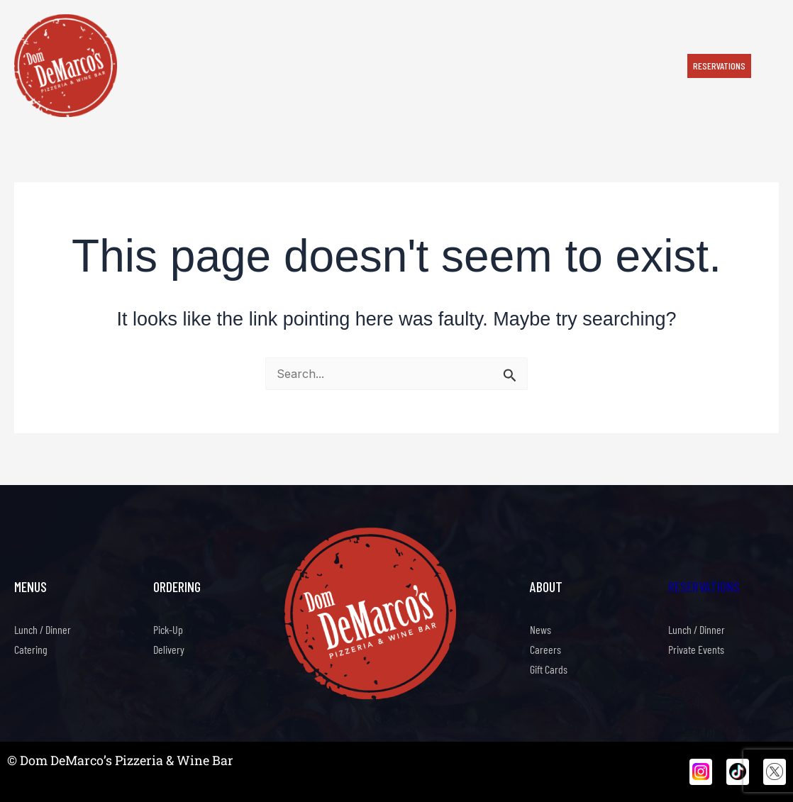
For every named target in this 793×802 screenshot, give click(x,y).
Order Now (176, 65)
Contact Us (598, 65)
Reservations (704, 586)
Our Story (446, 65)
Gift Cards (548, 669)
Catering (273, 65)
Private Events (520, 65)
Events (391, 65)
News (540, 629)
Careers (545, 649)
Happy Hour (334, 65)
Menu (227, 65)
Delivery (168, 649)
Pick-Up (168, 629)
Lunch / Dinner (42, 629)
